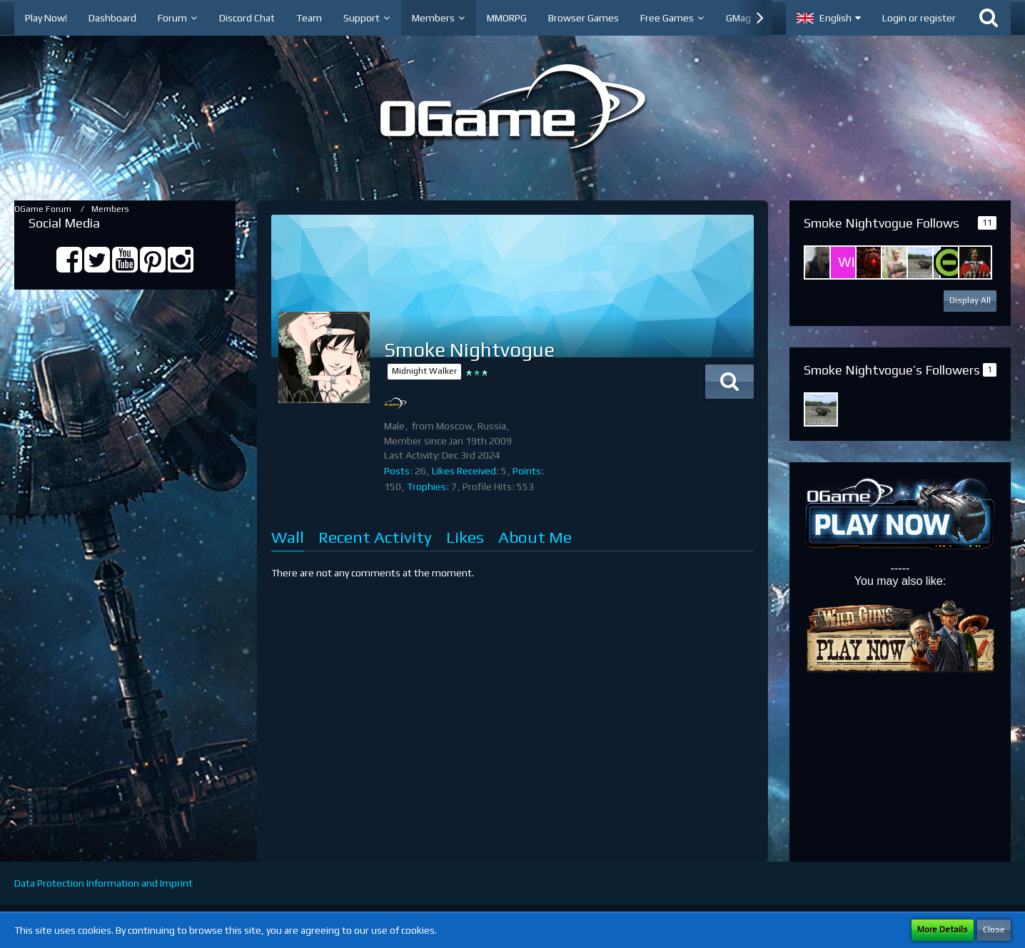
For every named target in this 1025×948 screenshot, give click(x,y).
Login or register (919, 18)
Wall (287, 536)
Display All (970, 300)
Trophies (426, 486)
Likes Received (464, 470)
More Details (942, 929)
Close (994, 929)
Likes (465, 536)
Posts (397, 470)
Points (526, 470)
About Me (535, 536)
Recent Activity (375, 536)
